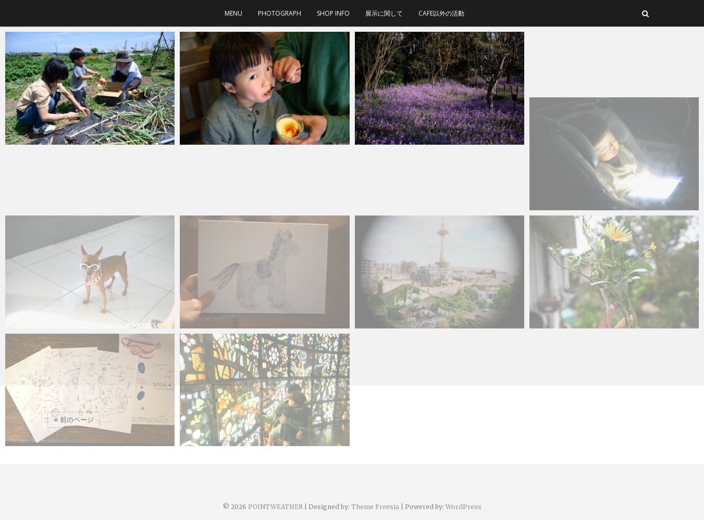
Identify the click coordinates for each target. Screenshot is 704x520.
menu (233, 13)
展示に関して (384, 13)
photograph (279, 13)
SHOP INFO (333, 13)
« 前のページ (74, 419)
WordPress (463, 507)
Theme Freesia (375, 507)
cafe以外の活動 (441, 13)
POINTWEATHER (275, 507)
